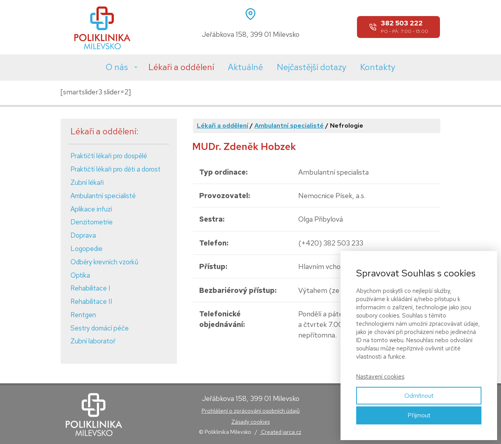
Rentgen (83, 314)
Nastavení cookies (380, 377)
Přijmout (419, 415)
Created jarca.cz (280, 431)
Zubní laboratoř (92, 341)
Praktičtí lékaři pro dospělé (108, 156)
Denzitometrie (91, 222)
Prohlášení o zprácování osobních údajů (251, 410)
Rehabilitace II (91, 301)
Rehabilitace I (90, 288)
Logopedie (86, 248)
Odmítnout (419, 396)
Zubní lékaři (87, 182)
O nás (117, 67)
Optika (80, 275)
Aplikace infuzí (91, 209)
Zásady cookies (250, 421)
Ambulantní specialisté (103, 195)
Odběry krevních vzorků (104, 262)
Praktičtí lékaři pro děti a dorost (115, 169)
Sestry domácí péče (99, 328)
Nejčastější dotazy (311, 67)
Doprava (83, 235)
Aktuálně (245, 67)
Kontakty (377, 67)
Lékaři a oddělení (181, 67)
